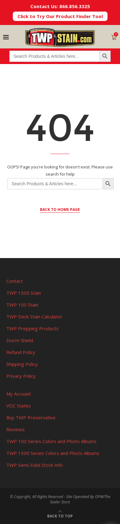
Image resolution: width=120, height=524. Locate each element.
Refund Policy (20, 352)
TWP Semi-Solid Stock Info (34, 465)
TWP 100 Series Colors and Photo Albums (51, 441)
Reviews (15, 429)
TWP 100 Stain (22, 305)
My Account (18, 394)
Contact (14, 281)
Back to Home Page (60, 209)
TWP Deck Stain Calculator (34, 316)
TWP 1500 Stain (23, 293)
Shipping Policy (22, 364)
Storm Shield (19, 340)
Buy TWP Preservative (31, 417)
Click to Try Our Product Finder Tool (60, 16)
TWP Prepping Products (32, 328)
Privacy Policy (21, 376)
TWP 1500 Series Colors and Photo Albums (52, 453)
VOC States (18, 405)
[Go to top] (60, 515)
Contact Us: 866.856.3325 (60, 6)
